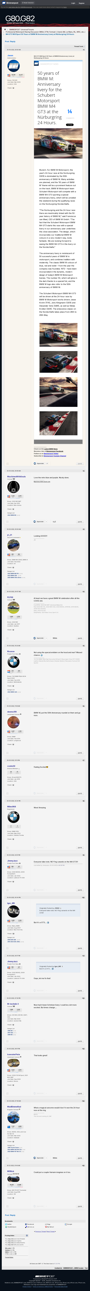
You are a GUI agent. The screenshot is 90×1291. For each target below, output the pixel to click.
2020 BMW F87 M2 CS (14, 1151)
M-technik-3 (13, 1004)
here (65, 7)
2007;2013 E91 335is (14, 941)
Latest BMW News (51, 449)
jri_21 (54, 521)
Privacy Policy (27, 1286)
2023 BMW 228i (12, 575)
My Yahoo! (50, 1227)
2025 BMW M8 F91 (13, 573)
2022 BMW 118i (12, 692)
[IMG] (7, 1252)
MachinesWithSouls (16, 476)
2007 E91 (10, 1032)
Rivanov (11, 651)
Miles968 (11, 806)
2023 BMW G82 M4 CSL (15, 1149)
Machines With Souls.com (42, 481)
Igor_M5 (11, 903)
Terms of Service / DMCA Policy (43, 1286)
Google (69, 1224)
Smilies (7, 1250)
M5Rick (55, 638)
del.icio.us (30, 1227)
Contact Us (58, 1268)
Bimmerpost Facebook (54, 451)
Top (86, 1268)
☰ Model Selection (28, 3)
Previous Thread (40, 1231)
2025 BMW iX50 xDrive (14, 577)
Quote (80, 463)
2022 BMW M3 (12, 515)
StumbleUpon (11, 1227)
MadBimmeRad (14, 1107)
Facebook (30, 1224)
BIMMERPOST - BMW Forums (73, 1268)
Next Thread (51, 1231)
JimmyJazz (12, 861)
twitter (9, 1224)
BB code (8, 1248)
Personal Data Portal (61, 1286)
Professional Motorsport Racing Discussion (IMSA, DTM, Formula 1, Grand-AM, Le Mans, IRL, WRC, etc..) (45, 32)
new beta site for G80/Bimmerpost (20, 7)
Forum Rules (9, 1257)
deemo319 (12, 712)
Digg (48, 1224)
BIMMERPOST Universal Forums (21, 30)
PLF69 (10, 597)
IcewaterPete (13, 1054)
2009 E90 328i (12, 939)
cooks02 (11, 766)
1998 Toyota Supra (13, 1147)
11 (13, 933)
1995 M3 (10, 1030)
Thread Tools (78, 46)
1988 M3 (10, 1034)
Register (81, 3)
